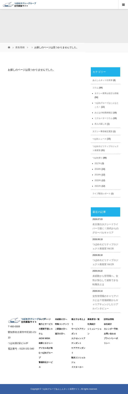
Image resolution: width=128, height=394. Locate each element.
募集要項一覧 (94, 319)
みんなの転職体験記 (103, 112)
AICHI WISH (44, 338)
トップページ (45, 319)
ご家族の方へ (61, 329)
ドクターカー (77, 367)
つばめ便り (97, 158)
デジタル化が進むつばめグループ (46, 353)
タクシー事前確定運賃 (102, 131)
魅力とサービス (46, 324)
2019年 (97, 175)
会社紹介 (108, 324)
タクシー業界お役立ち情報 (106, 93)
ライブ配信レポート (101, 193)
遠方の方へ (60, 334)
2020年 (97, 180)
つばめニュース (99, 139)
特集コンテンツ (62, 324)
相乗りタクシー (46, 343)
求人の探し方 (100, 124)
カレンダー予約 (111, 329)
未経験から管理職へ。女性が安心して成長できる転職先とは (105, 280)
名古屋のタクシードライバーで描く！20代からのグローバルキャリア (105, 228)
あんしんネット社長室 (102, 80)
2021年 (97, 186)
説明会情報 (109, 319)
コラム (95, 88)
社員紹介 (92, 324)
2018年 (97, 169)
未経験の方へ (61, 319)
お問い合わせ (110, 334)
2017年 (97, 163)
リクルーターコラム (103, 118)
